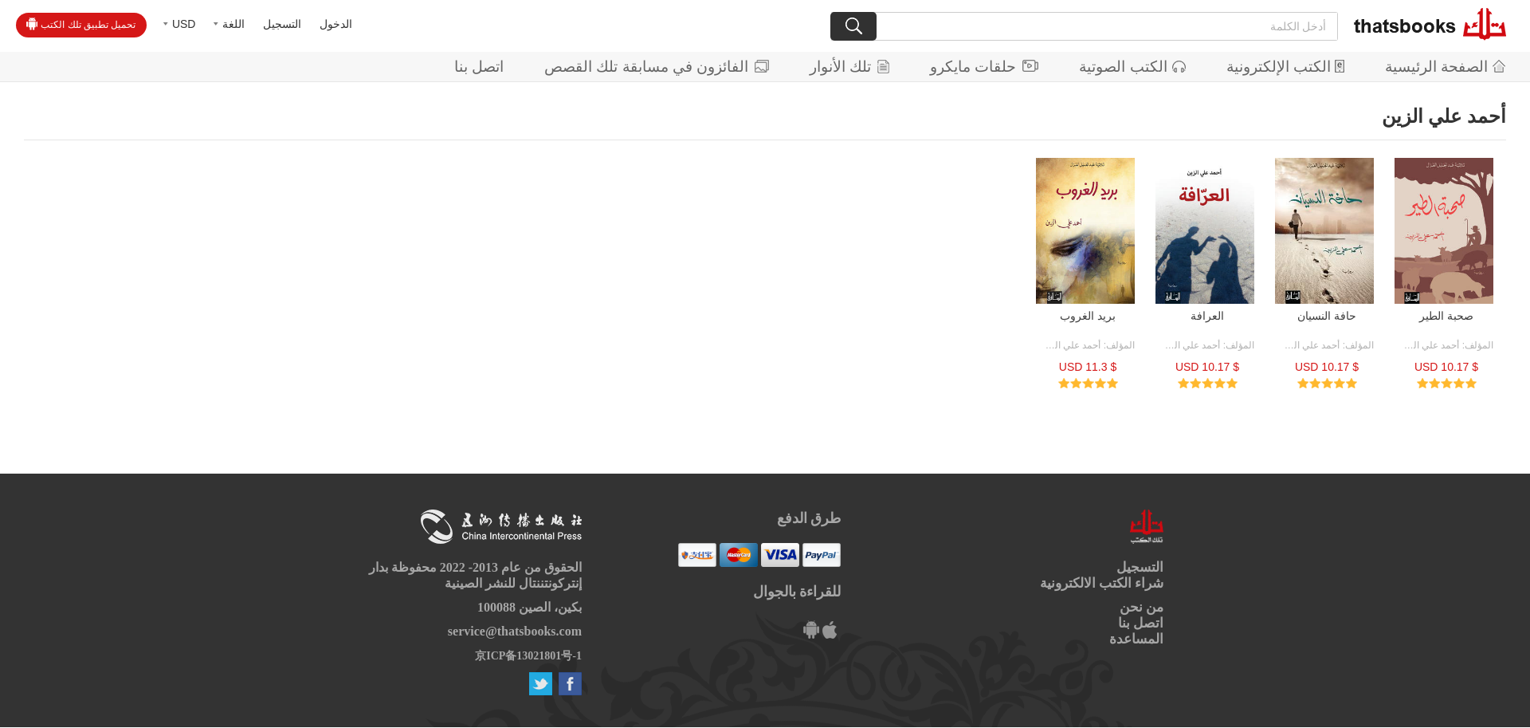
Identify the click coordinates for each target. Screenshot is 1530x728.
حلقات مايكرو (984, 66)
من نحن (1141, 607)
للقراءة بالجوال (797, 592)
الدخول (336, 24)
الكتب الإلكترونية (1285, 66)
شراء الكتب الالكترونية (1102, 583)
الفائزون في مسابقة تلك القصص (656, 66)
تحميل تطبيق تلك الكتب (80, 24)
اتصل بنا (479, 66)
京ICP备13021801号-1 (528, 656)
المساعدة (1136, 639)
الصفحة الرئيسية (1445, 66)
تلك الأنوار (849, 66)
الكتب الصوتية (1132, 66)
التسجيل (282, 24)
